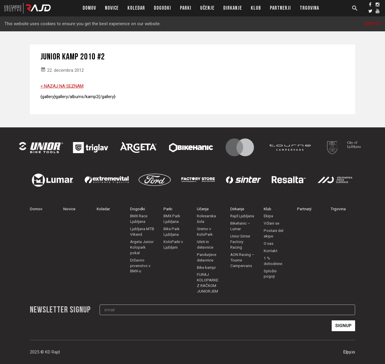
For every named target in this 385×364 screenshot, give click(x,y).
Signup (343, 325)
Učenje (207, 8)
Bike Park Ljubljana (171, 231)
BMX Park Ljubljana (171, 218)
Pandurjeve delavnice (206, 257)
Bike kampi (206, 267)
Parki (185, 8)
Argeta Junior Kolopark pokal (142, 247)
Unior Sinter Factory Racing (240, 241)
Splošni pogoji (270, 274)
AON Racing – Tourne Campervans (242, 260)
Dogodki (162, 8)
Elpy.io (349, 352)
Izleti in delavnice (205, 244)
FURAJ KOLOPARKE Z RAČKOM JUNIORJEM (207, 282)
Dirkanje (232, 8)
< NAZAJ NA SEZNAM (62, 86)
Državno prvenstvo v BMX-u (140, 266)
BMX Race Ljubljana (138, 218)
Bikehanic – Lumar (240, 226)
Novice (112, 8)
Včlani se (271, 223)
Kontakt (270, 250)
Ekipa (268, 215)
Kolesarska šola (206, 218)
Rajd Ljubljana (242, 215)
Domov (89, 8)
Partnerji (280, 8)
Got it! (373, 23)
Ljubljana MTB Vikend (142, 231)
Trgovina (309, 8)
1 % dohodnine (273, 261)
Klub (256, 8)
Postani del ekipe (273, 233)
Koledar (136, 8)
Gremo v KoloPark (205, 231)
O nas (268, 243)
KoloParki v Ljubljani (173, 244)
